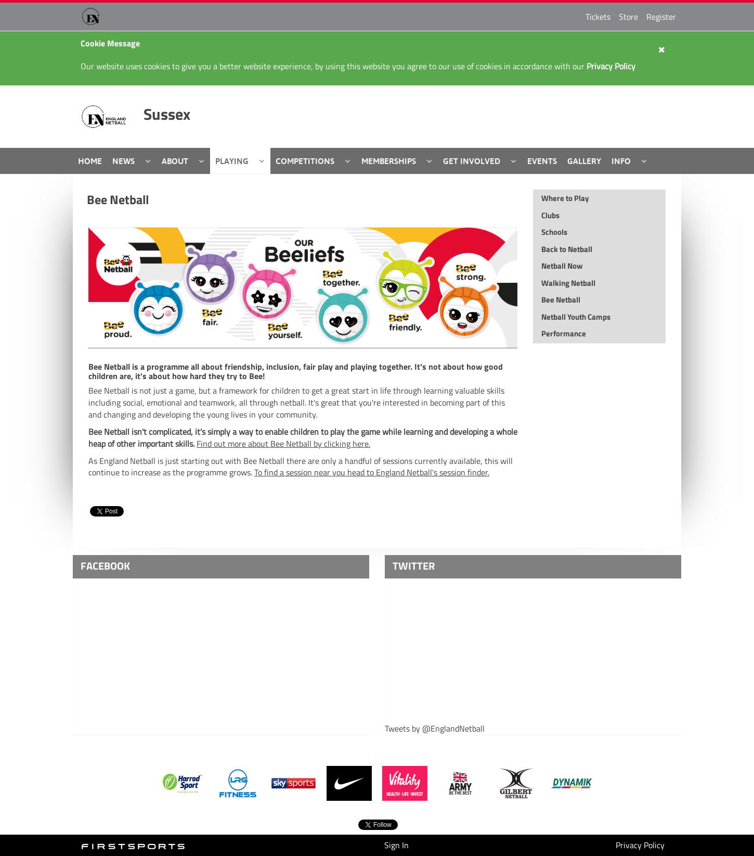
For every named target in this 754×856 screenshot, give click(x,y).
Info (621, 161)
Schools (554, 232)
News (123, 161)
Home (90, 161)
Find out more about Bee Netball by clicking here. (283, 443)
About (175, 161)
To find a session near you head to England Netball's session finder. (371, 472)
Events (542, 161)
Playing (232, 161)
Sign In (396, 845)
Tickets (598, 16)
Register (661, 16)
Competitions (305, 161)
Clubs (550, 215)
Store (628, 16)
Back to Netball (566, 249)
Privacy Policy (640, 845)
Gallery (584, 161)
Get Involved (471, 161)
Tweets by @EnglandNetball (435, 729)
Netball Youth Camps (575, 317)
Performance (563, 333)
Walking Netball (568, 283)
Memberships (388, 161)
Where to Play (565, 198)
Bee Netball (118, 199)
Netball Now (562, 266)
